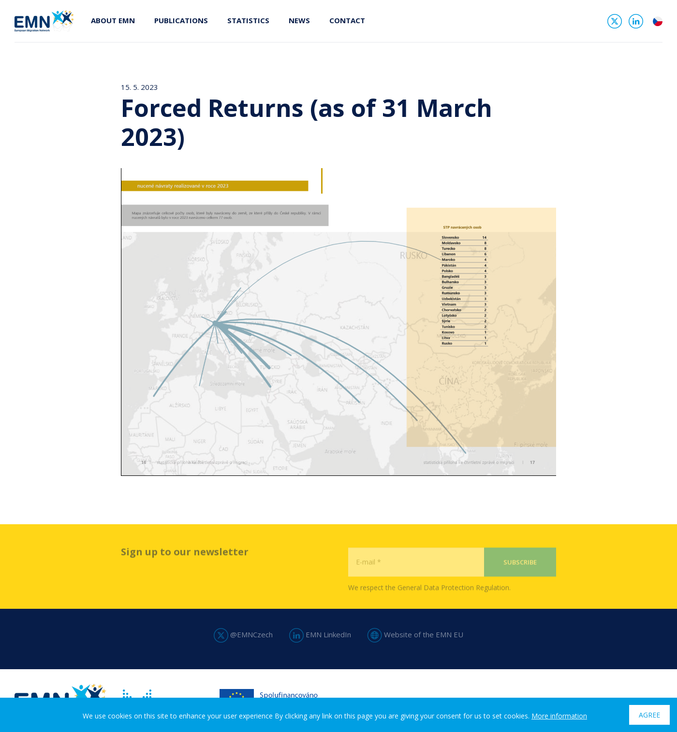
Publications (181, 20)
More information (559, 715)
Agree (649, 714)
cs (657, 21)
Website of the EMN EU (415, 634)
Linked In (636, 21)
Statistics (248, 20)
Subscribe (520, 577)
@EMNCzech (243, 634)
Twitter (614, 21)
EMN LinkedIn (320, 634)
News (299, 20)
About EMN (113, 20)
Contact (347, 20)
